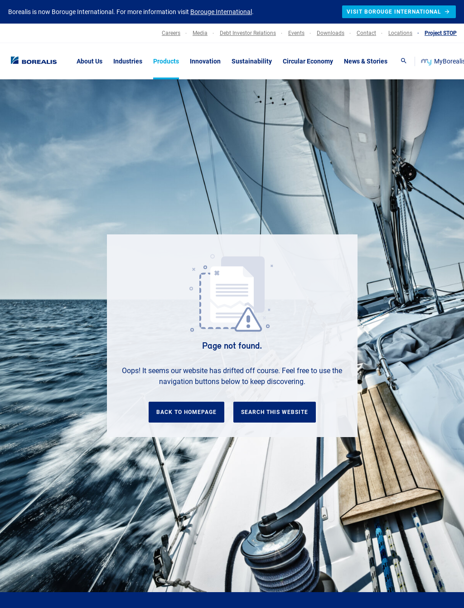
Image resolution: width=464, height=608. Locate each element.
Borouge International (221, 11)
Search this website (274, 412)
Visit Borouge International (399, 12)
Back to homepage (186, 412)
